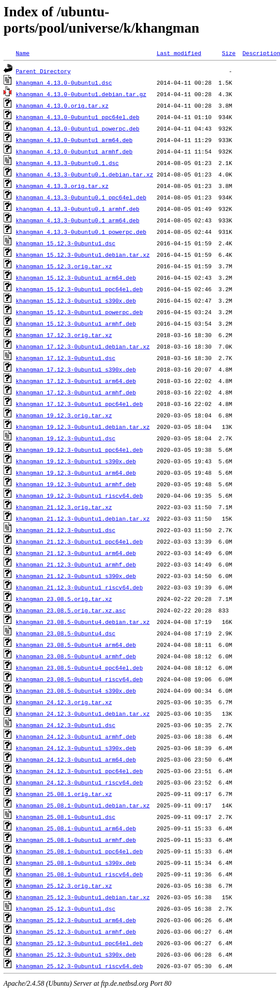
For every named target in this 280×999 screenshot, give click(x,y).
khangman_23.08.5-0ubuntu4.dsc (65, 633)
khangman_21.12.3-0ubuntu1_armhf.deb (76, 564)
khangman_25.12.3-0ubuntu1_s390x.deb (76, 954)
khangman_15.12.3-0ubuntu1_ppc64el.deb (79, 289)
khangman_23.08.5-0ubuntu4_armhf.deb (76, 656)
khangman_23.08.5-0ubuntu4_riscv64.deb (79, 679)
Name (22, 53)
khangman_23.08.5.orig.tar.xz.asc (71, 610)
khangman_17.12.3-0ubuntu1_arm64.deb (76, 381)
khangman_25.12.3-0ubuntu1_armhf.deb (76, 931)
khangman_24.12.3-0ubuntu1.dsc (65, 725)
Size (229, 53)
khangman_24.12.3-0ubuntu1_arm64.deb (76, 759)
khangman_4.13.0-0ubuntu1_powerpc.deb (78, 128)
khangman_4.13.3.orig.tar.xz (62, 186)
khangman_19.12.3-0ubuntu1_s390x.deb (76, 461)
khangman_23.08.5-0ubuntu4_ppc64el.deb (79, 668)
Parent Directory (43, 71)
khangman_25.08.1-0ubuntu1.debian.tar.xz (83, 805)
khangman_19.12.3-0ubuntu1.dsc (65, 438)
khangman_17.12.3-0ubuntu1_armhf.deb (76, 392)
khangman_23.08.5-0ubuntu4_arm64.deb (76, 645)
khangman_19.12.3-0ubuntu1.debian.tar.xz (83, 427)
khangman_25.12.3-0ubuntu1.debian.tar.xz (83, 897)
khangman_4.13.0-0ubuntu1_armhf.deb (74, 151)
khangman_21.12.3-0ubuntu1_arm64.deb (76, 553)
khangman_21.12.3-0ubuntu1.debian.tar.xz (83, 518)
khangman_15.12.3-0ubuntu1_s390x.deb (76, 300)
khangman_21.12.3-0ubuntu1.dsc (65, 530)
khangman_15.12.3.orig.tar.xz (64, 266)
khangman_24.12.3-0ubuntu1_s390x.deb (76, 748)
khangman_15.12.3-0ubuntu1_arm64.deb (76, 278)
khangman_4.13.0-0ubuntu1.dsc (64, 82)
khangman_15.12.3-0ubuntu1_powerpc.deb (79, 312)
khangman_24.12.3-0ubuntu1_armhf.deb (76, 736)
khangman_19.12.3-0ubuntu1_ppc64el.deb (79, 450)
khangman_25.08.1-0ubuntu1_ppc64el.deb (79, 851)
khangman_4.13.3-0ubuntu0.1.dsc (67, 163)
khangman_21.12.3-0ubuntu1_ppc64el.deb (79, 541)
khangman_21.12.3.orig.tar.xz (64, 507)
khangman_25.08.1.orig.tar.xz (64, 794)
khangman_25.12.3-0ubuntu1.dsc (65, 909)
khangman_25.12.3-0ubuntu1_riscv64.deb (79, 966)
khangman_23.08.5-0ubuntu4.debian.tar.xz (83, 622)
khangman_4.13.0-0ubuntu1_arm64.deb (74, 140)
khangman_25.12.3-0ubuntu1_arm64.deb (76, 920)
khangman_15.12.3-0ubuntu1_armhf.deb (76, 323)
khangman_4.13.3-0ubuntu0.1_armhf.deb (78, 209)
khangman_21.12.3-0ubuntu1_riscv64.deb (79, 587)
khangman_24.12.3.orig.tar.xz (64, 702)
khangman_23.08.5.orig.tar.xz (64, 599)
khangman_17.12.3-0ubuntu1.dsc (65, 358)
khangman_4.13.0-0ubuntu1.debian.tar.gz (81, 94)
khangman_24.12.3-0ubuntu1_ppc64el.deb (79, 771)
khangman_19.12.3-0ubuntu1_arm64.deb (76, 473)
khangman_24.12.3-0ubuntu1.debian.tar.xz (83, 713)
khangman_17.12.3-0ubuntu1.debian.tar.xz (83, 346)
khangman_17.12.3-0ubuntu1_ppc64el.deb (79, 404)
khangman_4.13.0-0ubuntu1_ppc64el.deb (78, 117)
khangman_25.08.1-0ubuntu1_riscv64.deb (79, 874)
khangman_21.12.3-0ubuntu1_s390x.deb (76, 576)
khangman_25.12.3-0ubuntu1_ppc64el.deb (79, 943)
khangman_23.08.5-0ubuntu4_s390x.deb (76, 691)
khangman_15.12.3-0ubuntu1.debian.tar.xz (83, 255)
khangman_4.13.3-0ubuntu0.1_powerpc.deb (81, 232)
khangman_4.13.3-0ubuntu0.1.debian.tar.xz (84, 174)
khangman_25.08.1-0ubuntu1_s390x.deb (76, 863)
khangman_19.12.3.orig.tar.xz (64, 415)
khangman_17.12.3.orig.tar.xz (64, 335)
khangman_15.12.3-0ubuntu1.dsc (65, 243)
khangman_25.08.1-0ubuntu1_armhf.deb (76, 840)
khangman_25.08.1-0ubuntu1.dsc (65, 817)
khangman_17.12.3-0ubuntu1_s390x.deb (76, 369)
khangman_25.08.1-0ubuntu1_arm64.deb (76, 828)
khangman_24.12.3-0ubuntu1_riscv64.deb (79, 782)
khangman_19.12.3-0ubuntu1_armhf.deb (76, 484)
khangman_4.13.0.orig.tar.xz (62, 105)
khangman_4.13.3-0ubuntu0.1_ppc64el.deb (81, 197)
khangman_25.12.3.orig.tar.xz (64, 886)
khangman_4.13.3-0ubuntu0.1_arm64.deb (78, 220)
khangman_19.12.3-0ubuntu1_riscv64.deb (79, 496)
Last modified (179, 53)
